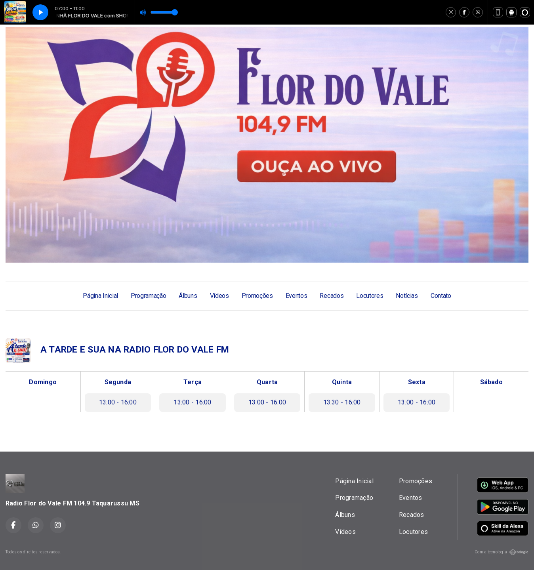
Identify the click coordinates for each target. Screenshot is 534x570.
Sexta (416, 382)
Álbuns (188, 295)
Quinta (342, 382)
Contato (441, 295)
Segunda (118, 382)
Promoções (257, 295)
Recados (331, 295)
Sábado (491, 382)
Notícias (407, 295)
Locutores (369, 295)
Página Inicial (100, 295)
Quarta (267, 382)
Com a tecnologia (501, 552)
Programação (148, 295)
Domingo (43, 382)
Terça (192, 382)
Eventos (296, 295)
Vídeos (219, 295)
